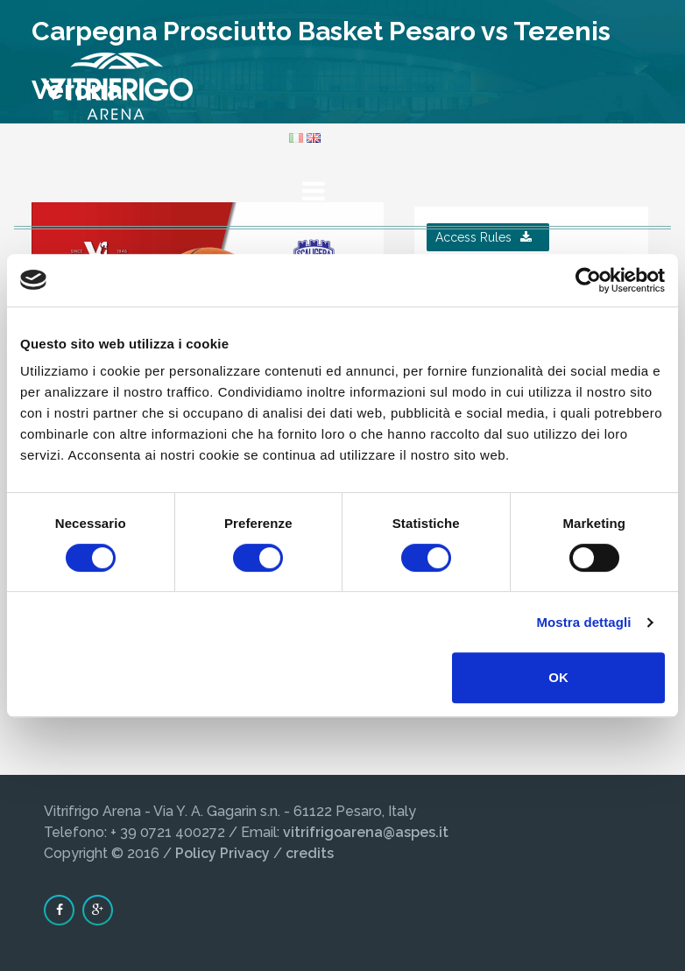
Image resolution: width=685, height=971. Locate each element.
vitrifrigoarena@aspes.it (365, 832)
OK (558, 677)
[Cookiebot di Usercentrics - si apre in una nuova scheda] (588, 280)
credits (310, 853)
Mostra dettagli (583, 622)
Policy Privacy (222, 853)
